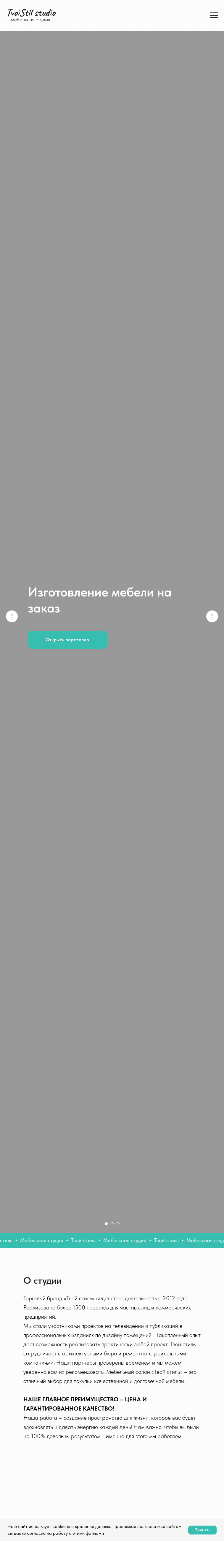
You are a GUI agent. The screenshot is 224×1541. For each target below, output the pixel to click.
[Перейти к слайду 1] (106, 1223)
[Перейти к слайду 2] (112, 1223)
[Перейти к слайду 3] (118, 1223)
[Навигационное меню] (214, 15)
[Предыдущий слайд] (12, 616)
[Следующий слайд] (212, 616)
